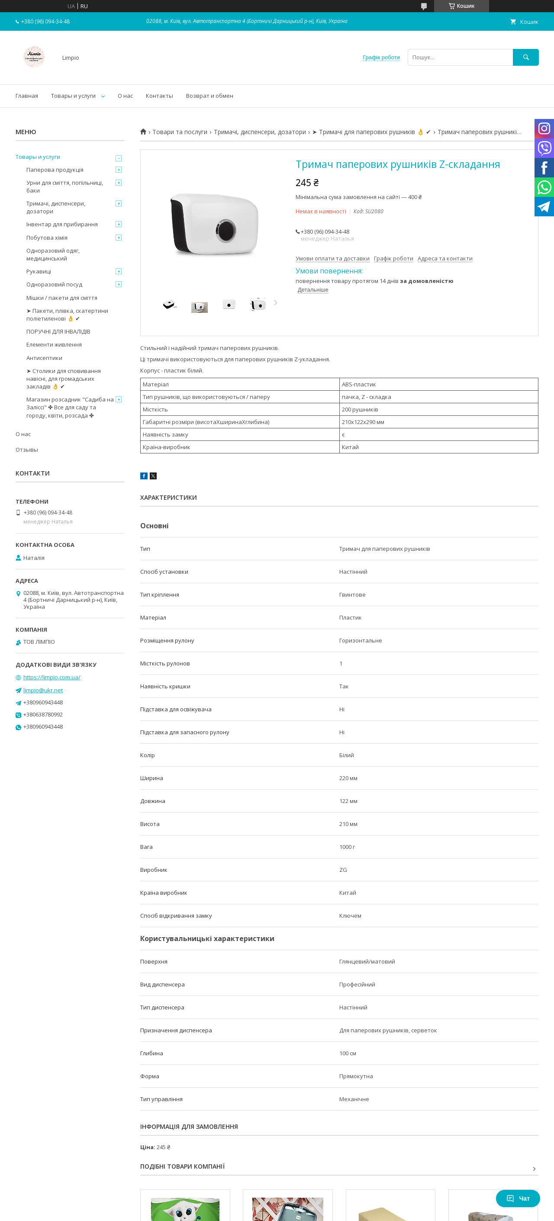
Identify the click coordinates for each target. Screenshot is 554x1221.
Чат (518, 1198)
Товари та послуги (179, 132)
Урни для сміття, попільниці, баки (64, 186)
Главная (27, 96)
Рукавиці (38, 271)
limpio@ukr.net (43, 690)
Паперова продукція (55, 170)
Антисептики (44, 358)
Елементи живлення (54, 344)
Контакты (159, 96)
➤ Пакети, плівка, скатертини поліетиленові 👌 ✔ (67, 314)
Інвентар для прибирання (62, 224)
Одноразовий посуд (54, 284)
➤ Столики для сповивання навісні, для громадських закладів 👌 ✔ (63, 378)
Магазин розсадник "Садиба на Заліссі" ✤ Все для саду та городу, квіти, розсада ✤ (70, 407)
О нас (125, 96)
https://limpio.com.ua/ (52, 677)
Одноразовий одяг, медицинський (53, 254)
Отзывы (27, 449)
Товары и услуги (73, 96)
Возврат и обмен (209, 96)
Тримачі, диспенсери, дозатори (260, 132)
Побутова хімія (47, 237)
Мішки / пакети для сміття (61, 298)
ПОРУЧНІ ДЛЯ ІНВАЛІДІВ (58, 331)
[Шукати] (526, 57)
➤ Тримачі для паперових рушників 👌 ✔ (371, 132)
